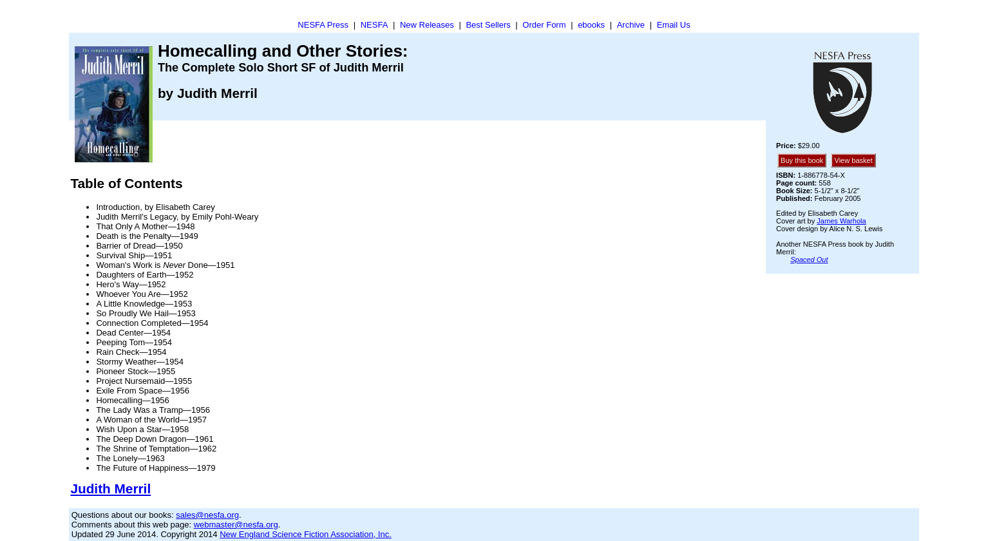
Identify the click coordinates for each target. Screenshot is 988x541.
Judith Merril (110, 488)
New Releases (427, 25)
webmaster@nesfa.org (236, 524)
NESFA (374, 25)
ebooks (591, 25)
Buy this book (802, 160)
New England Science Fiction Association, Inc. (306, 534)
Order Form (543, 25)
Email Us (673, 25)
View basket (853, 160)
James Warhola (841, 221)
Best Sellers (488, 25)
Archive (631, 25)
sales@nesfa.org (207, 515)
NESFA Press (323, 25)
